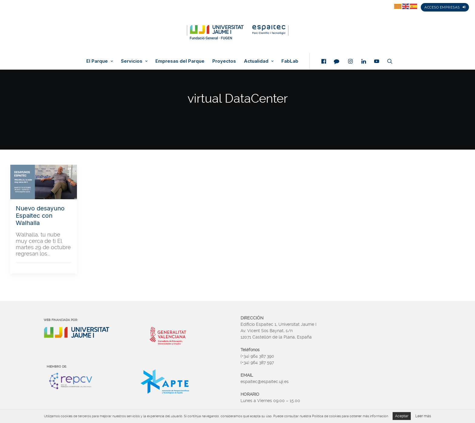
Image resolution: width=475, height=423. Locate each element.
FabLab (289, 61)
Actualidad (259, 61)
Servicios (134, 61)
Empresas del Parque (179, 61)
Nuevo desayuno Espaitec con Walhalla (40, 215)
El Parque (99, 61)
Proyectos (224, 61)
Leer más (423, 416)
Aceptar (401, 416)
